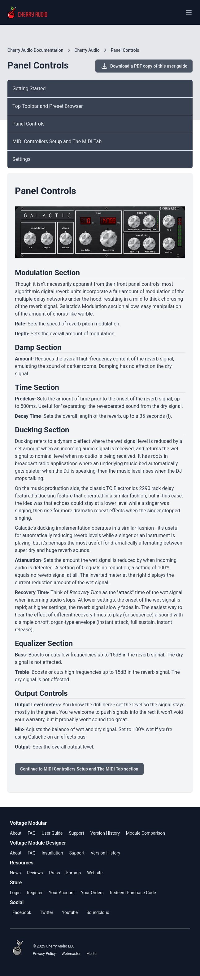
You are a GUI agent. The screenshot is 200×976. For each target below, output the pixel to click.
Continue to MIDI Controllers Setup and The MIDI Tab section (79, 768)
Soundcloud (97, 912)
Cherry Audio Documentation (35, 50)
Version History (105, 833)
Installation (52, 852)
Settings (21, 159)
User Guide (52, 833)
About (15, 833)
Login (15, 892)
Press (54, 872)
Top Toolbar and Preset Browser (47, 106)
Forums (73, 872)
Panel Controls (125, 50)
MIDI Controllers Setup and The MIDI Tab (57, 141)
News (15, 872)
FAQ (31, 833)
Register (35, 892)
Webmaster (71, 954)
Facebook (21, 912)
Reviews (35, 872)
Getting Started (29, 88)
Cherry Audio (87, 50)
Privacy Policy (44, 954)
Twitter (46, 912)
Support (76, 833)
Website (94, 872)
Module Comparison (145, 833)
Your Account (62, 892)
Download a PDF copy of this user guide (144, 66)
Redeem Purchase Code (133, 892)
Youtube (70, 912)
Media (91, 954)
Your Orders (92, 892)
